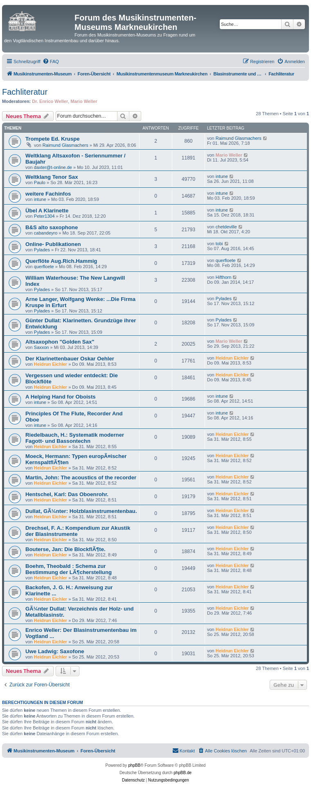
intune (222, 176)
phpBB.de (183, 772)
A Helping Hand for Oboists (60, 397)
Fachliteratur (24, 91)
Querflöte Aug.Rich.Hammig (61, 261)
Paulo (39, 182)
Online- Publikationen (53, 244)
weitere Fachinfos (48, 194)
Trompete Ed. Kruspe (52, 139)
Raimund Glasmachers (65, 145)
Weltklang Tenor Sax (51, 177)
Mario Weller (83, 101)
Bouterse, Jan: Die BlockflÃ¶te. (65, 549)
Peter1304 (44, 216)
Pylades (42, 249)
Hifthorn (224, 277)
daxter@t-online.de (53, 167)
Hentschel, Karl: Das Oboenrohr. (66, 494)
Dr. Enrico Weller (50, 101)
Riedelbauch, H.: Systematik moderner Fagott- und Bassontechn (74, 438)
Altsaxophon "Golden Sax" (60, 342)
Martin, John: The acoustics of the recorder (80, 477)
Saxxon (41, 347)
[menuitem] (51, 61)
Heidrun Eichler (50, 364)
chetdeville (226, 226)
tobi (219, 243)
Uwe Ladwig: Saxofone (54, 651)
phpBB (134, 765)
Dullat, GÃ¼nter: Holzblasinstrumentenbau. (81, 511)
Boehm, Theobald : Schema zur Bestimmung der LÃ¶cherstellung (68, 569)
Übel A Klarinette (46, 210)
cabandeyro (46, 232)
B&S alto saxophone (51, 227)
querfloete (44, 266)
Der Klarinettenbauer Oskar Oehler (69, 358)
